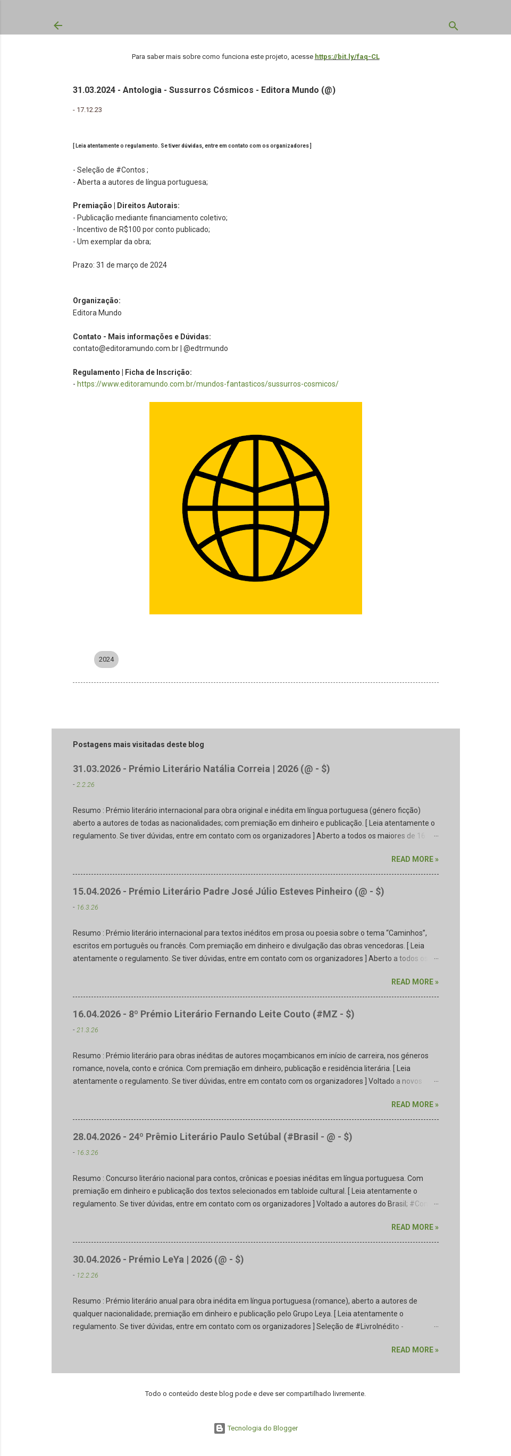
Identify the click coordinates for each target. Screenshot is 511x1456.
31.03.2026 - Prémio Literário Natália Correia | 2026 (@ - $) (201, 768)
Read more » (415, 859)
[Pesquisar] (453, 28)
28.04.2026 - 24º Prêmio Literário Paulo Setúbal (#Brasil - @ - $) (213, 1136)
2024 (106, 659)
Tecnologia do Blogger (255, 1428)
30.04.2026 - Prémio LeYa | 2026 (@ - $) (158, 1259)
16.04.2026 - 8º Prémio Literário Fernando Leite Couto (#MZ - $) (214, 1014)
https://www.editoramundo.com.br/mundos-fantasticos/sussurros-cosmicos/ (208, 384)
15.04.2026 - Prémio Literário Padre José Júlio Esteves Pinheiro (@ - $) (228, 891)
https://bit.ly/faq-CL (347, 57)
